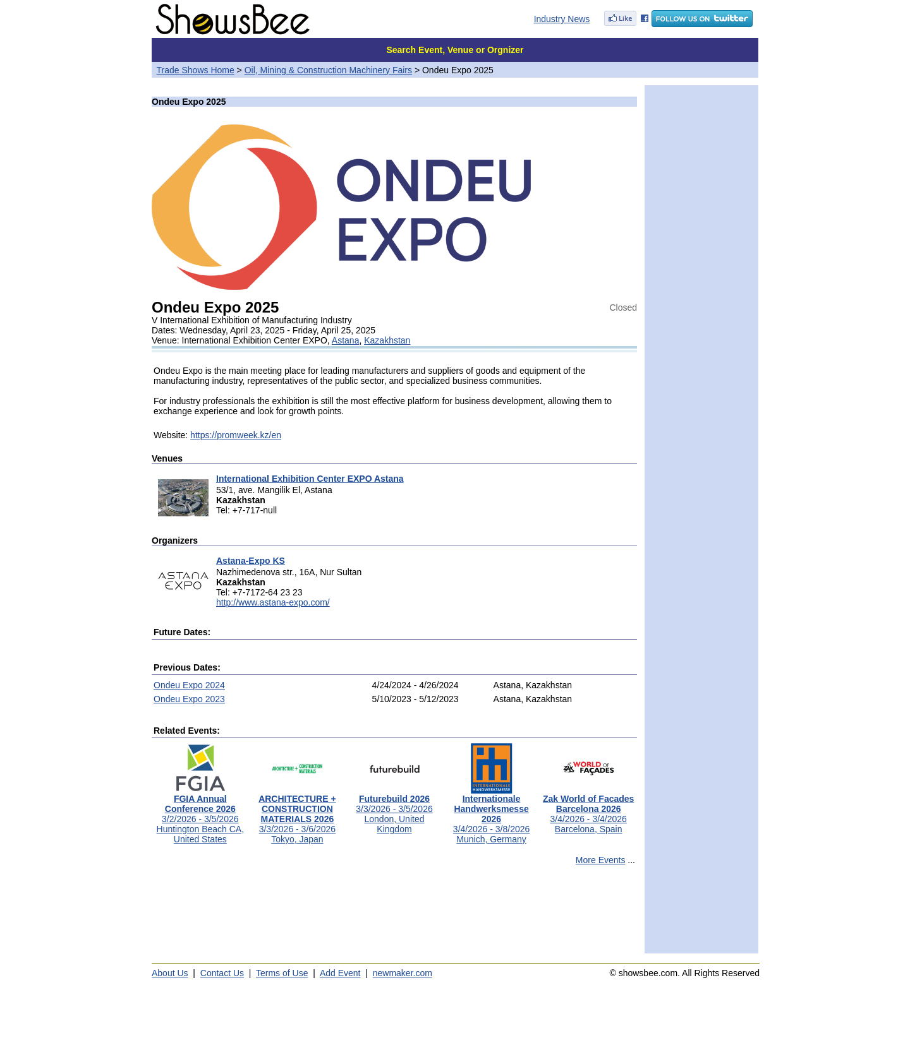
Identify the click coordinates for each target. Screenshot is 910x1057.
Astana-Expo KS (250, 561)
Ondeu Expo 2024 (189, 685)
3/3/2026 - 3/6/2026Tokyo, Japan (297, 814)
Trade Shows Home (195, 70)
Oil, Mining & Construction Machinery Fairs (328, 70)
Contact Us (222, 973)
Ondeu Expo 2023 (189, 699)
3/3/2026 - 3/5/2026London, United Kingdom (394, 809)
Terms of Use (282, 973)
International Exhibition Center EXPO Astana (310, 479)
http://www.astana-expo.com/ (273, 602)
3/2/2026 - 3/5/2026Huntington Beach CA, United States (201, 814)
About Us (170, 973)
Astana (346, 340)
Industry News (562, 19)
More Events (601, 860)
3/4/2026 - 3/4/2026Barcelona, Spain (588, 809)
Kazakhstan (387, 340)
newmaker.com (402, 973)
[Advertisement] (394, 915)
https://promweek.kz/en (235, 435)
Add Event (340, 973)
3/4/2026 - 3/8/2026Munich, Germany (491, 814)
